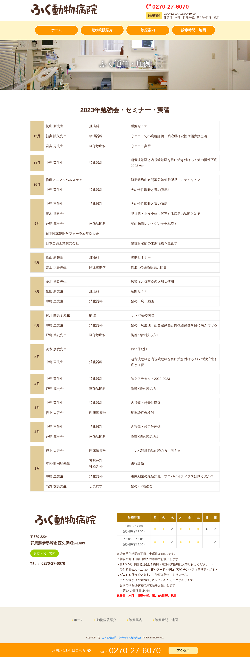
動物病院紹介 (102, 30)
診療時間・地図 (193, 30)
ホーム (56, 30)
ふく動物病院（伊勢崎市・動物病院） (122, 638)
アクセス (183, 650)
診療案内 (148, 30)
